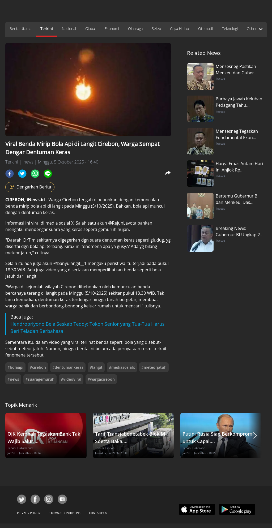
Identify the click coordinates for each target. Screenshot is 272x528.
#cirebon (38, 367)
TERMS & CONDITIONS (64, 512)
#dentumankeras (67, 367)
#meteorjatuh (154, 367)
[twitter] (22, 173)
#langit (96, 367)
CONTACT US (98, 512)
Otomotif (205, 28)
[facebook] (9, 173)
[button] (255, 435)
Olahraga (135, 28)
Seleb (156, 28)
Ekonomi (112, 28)
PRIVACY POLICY (29, 512)
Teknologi (230, 28)
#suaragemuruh (40, 379)
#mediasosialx (122, 367)
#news (13, 379)
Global (90, 28)
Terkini (46, 28)
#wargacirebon (101, 379)
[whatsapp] (35, 173)
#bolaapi (15, 367)
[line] (48, 173)
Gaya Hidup (179, 28)
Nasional (69, 28)
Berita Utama (20, 28)
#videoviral (71, 379)
